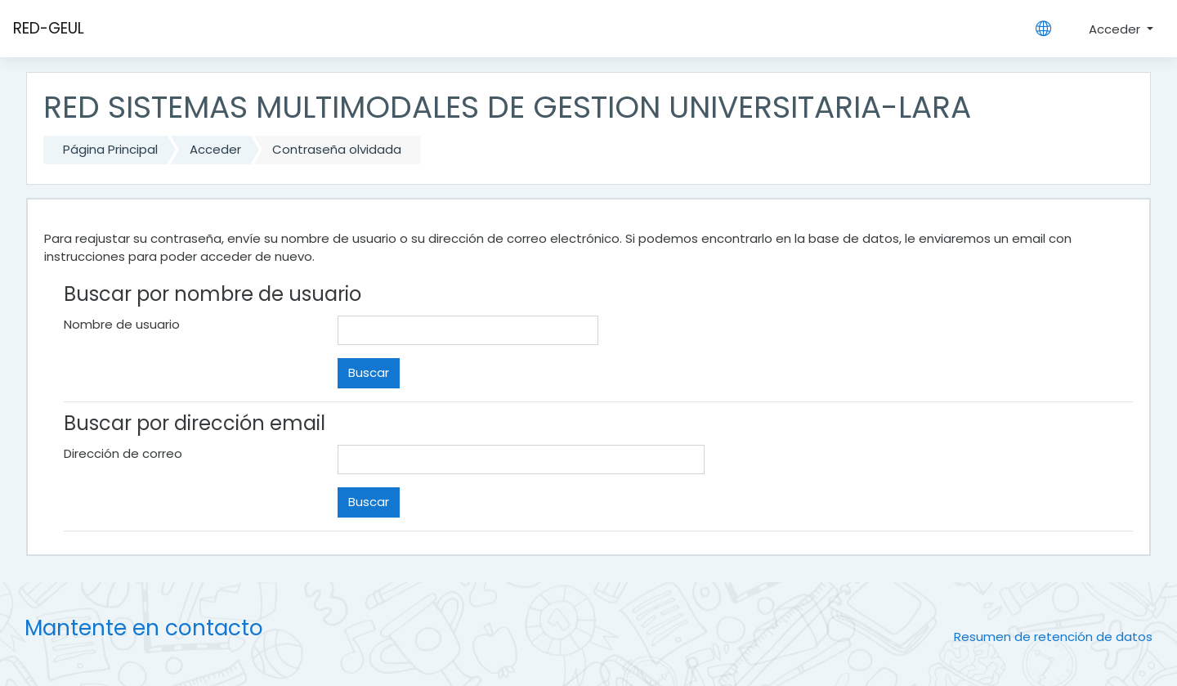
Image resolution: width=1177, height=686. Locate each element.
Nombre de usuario (122, 324)
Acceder (1116, 29)
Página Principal (110, 149)
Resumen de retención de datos (1053, 636)
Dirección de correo (123, 453)
